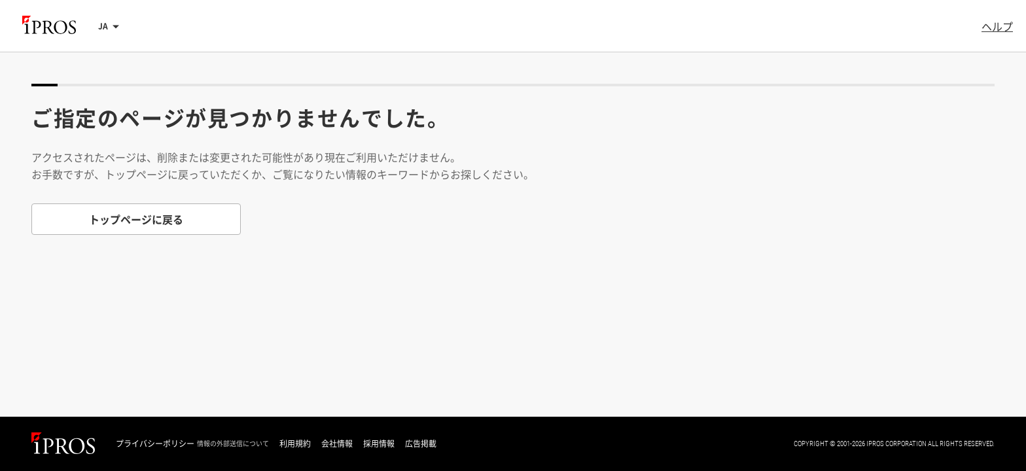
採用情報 (379, 443)
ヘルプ (997, 26)
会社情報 (337, 443)
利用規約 (295, 443)
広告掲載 (420, 443)
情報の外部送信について (233, 443)
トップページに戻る (136, 219)
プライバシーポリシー (155, 443)
